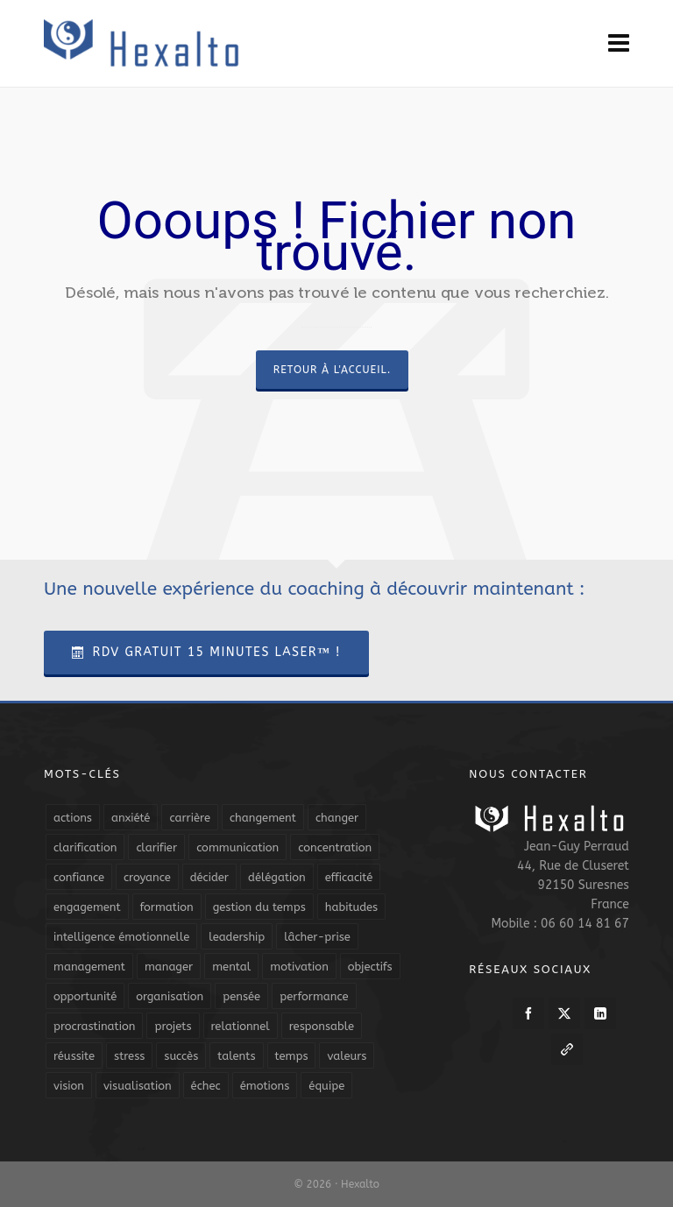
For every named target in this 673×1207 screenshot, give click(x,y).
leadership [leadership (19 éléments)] (237, 936)
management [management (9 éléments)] (89, 966)
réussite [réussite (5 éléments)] (74, 1055)
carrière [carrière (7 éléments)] (189, 817)
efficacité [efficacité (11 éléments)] (349, 877)
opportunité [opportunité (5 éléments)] (85, 996)
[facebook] (528, 1013)
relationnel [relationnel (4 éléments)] (240, 1026)
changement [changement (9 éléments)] (263, 817)
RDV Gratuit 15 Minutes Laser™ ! (206, 652)
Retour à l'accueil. (332, 370)
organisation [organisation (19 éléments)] (169, 996)
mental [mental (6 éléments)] (231, 966)
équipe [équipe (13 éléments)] (326, 1085)
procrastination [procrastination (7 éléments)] (94, 1026)
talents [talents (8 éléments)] (236, 1055)
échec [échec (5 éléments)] (206, 1085)
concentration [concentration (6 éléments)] (335, 847)
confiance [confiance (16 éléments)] (78, 877)
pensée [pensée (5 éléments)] (241, 996)
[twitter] (564, 1013)
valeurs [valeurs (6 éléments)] (346, 1055)
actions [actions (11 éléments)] (72, 817)
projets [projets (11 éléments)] (172, 1026)
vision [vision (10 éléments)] (68, 1085)
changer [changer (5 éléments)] (336, 817)
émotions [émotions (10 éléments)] (265, 1085)
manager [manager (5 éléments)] (169, 966)
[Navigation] (618, 44)
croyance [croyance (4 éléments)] (147, 877)
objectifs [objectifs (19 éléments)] (370, 966)
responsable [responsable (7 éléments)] (321, 1026)
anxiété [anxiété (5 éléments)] (130, 817)
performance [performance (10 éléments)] (314, 996)
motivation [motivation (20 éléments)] (299, 966)
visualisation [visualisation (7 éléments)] (137, 1085)
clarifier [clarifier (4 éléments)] (156, 847)
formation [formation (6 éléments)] (167, 907)
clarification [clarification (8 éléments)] (85, 847)
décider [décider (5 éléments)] (209, 877)
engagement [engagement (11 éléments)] (87, 907)
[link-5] (567, 1049)
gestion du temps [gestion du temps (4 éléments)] (259, 907)
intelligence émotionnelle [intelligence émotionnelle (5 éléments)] (121, 936)
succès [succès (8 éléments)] (181, 1055)
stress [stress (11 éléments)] (129, 1055)
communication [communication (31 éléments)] (237, 847)
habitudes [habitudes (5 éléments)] (351, 907)
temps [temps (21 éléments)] (291, 1055)
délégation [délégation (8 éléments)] (277, 877)
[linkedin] (600, 1013)
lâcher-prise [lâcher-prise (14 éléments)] (317, 936)
